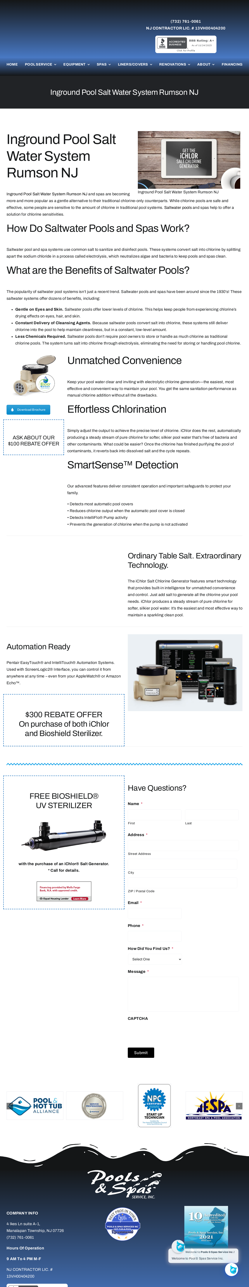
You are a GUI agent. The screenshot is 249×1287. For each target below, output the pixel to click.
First (131, 823)
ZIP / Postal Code (141, 891)
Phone (136, 925)
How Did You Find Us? (150, 948)
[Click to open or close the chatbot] (231, 1269)
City (131, 872)
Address (137, 835)
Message (138, 971)
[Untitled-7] (124, 1208)
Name (135, 804)
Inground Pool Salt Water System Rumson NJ (47, 194)
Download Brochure (28, 409)
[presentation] (161, 1032)
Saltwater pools (178, 207)
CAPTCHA (138, 1018)
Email (135, 903)
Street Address (139, 854)
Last (188, 823)
